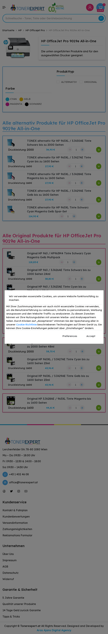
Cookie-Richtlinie (26, 324)
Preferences (69, 336)
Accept (90, 336)
